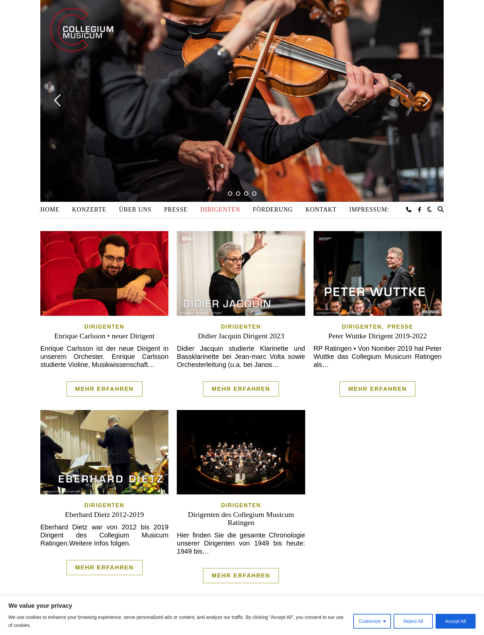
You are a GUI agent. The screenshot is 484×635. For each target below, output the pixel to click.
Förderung (273, 209)
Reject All (413, 621)
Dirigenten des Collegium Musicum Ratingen (241, 518)
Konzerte (89, 209)
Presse (176, 209)
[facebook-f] (419, 210)
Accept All (455, 621)
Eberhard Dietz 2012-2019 (104, 514)
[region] (242, 615)
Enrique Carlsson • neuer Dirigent (104, 336)
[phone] (409, 210)
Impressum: (369, 209)
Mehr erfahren (104, 389)
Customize (370, 621)
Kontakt (321, 209)
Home (49, 209)
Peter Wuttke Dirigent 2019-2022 (377, 336)
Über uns (135, 209)
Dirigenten (220, 209)
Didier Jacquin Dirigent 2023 (241, 336)
